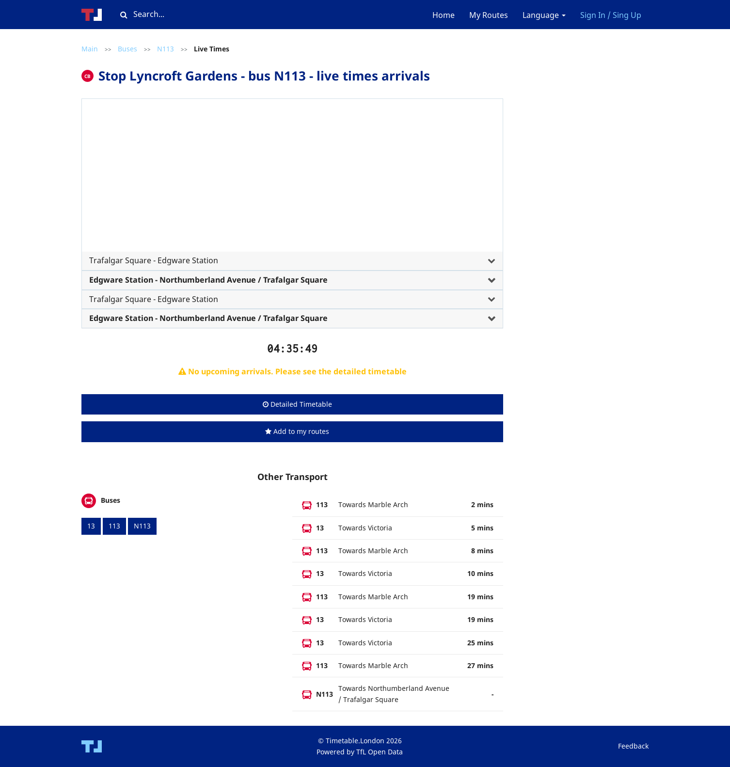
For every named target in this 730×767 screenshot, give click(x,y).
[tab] (292, 190)
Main (89, 48)
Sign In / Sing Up (610, 15)
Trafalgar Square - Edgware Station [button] (153, 260)
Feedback (633, 746)
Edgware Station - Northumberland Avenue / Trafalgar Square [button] (208, 279)
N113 (165, 48)
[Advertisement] (292, 179)
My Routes (488, 15)
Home (443, 15)
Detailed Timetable (297, 404)
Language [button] (544, 15)
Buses (127, 48)
